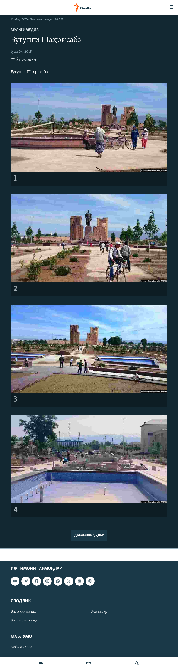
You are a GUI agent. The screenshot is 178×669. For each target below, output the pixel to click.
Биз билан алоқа (24, 620)
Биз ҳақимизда (23, 612)
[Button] (24, 60)
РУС (89, 663)
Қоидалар (99, 612)
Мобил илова (21, 647)
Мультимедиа (25, 30)
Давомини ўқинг (89, 535)
